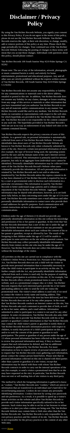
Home (10, 428)
